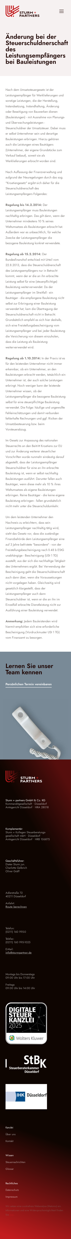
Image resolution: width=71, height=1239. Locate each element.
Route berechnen (16, 907)
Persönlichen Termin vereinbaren (29, 684)
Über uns (11, 1134)
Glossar (10, 1169)
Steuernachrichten (15, 1162)
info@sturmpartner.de (19, 953)
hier (12, 1214)
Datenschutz (12, 1190)
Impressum (12, 1197)
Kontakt (9, 1141)
